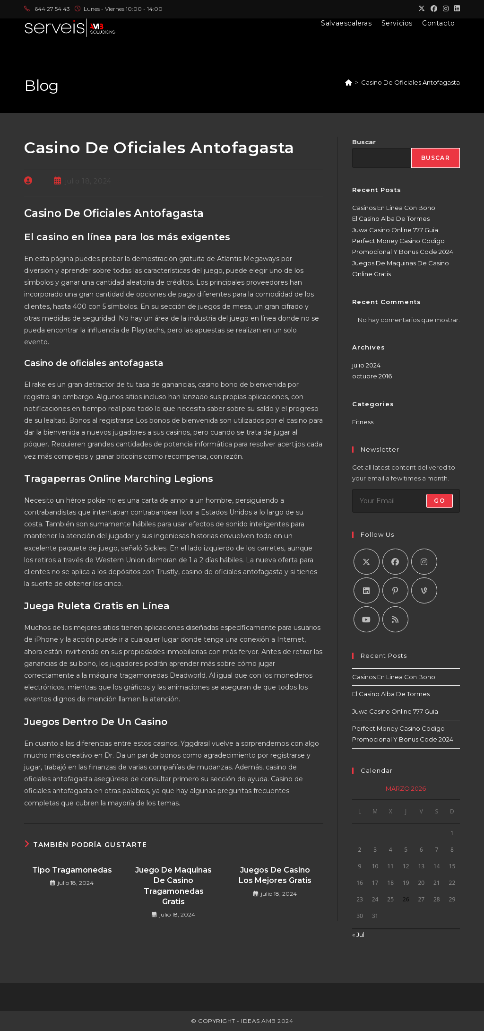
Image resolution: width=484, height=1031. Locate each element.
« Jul (358, 934)
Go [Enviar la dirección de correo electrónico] (439, 500)
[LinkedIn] (367, 590)
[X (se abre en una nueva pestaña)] (421, 9)
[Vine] (424, 590)
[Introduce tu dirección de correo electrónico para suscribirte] (406, 501)
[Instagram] (424, 562)
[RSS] (395, 619)
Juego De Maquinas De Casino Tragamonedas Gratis (173, 885)
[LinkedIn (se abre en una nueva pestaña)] (455, 9)
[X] (367, 562)
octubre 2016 (372, 376)
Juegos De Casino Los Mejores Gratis (275, 875)
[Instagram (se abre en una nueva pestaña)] (445, 9)
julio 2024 (366, 365)
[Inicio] (348, 82)
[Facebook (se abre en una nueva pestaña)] (434, 9)
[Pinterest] (395, 590)
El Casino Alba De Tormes (391, 218)
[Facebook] (395, 562)
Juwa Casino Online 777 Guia (395, 230)
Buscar (364, 142)
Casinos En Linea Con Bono (393, 207)
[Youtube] (367, 619)
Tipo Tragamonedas (72, 869)
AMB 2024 (277, 1020)
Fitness (362, 422)
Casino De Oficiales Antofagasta (410, 82)
